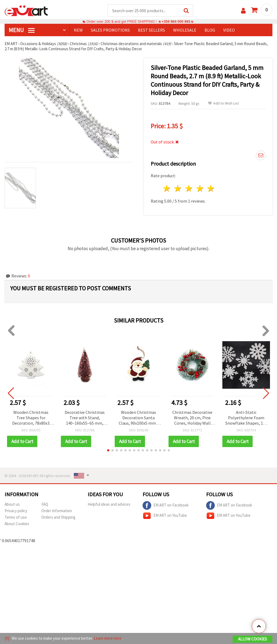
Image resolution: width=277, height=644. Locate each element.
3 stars (188, 188)
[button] (108, 450)
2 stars (178, 188)
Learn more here (107, 638)
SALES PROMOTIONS (110, 30)
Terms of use (16, 517)
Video (229, 30)
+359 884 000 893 (175, 21)
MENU (22, 30)
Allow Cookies (252, 639)
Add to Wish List (223, 103)
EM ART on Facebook (166, 505)
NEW (78, 30)
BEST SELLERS (151, 30)
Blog (210, 30)
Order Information (56, 510)
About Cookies (17, 523)
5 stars (211, 188)
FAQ (44, 504)
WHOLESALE (184, 30)
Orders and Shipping (58, 517)
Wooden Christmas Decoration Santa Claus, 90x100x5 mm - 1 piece (138, 418)
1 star (167, 188)
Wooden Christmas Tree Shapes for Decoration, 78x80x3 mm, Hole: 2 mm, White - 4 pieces (31, 418)
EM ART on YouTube (165, 515)
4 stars (200, 188)
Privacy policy (16, 510)
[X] (7, 638)
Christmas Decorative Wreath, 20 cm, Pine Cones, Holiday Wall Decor (192, 418)
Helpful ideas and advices (109, 504)
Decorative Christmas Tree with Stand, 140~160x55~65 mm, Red (85, 418)
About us (12, 504)
